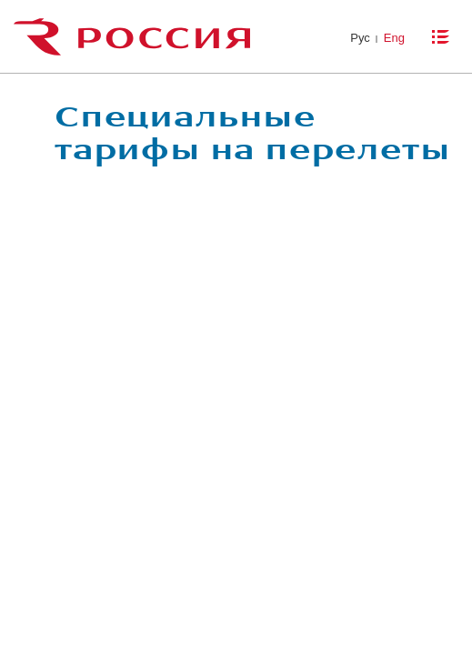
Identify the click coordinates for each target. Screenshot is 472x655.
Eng (394, 38)
